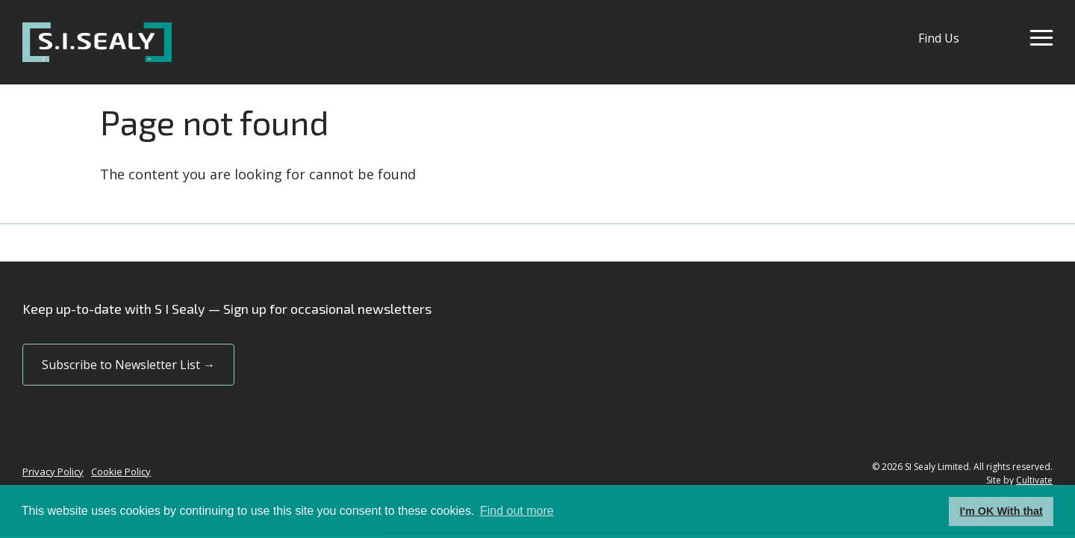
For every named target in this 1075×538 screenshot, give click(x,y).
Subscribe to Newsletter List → (128, 364)
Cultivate (1034, 480)
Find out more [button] (517, 510)
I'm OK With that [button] (1001, 511)
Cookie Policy (121, 471)
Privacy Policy (53, 471)
